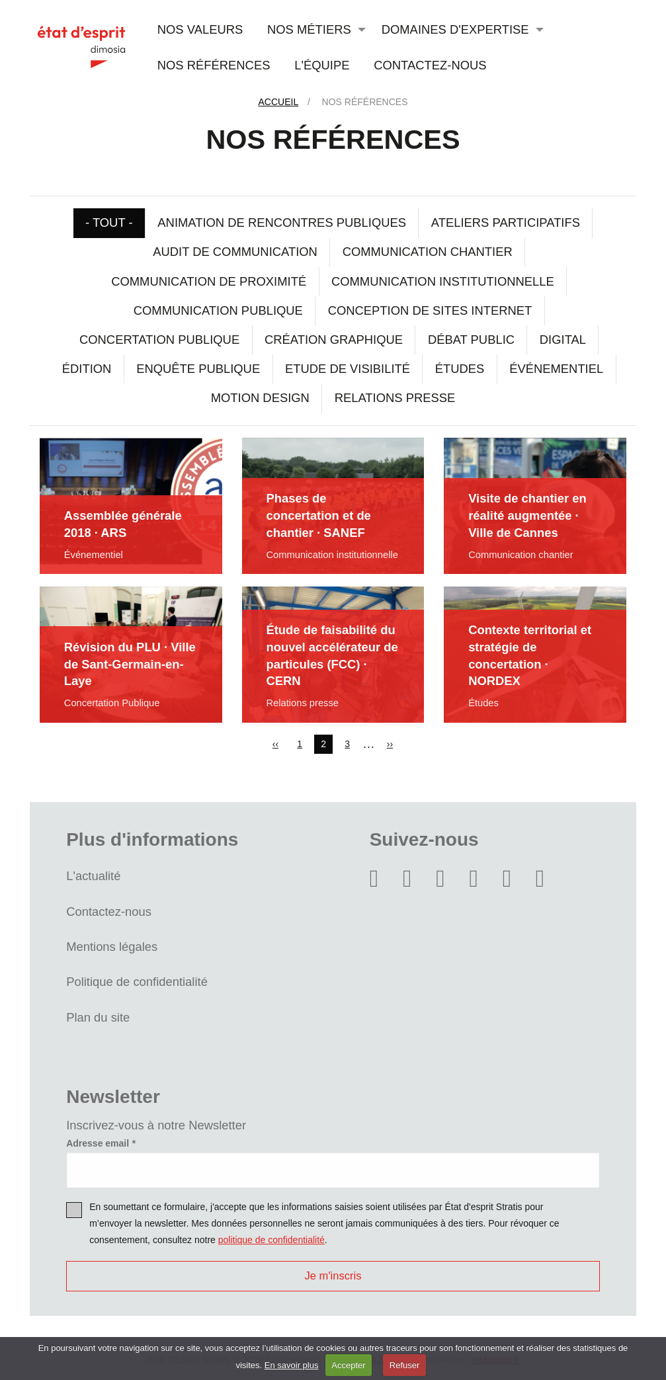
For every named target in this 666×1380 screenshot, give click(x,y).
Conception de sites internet (430, 310)
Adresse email (97, 1143)
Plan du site (98, 1017)
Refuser (405, 1365)
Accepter (348, 1365)
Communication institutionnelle (442, 281)
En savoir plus (292, 1365)
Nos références (214, 65)
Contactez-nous (430, 65)
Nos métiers (309, 29)
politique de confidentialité (271, 1240)
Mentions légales (111, 947)
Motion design (260, 398)
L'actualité (93, 876)
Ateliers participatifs (505, 222)
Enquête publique (198, 369)
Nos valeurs (200, 29)
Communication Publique (218, 310)
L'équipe (321, 65)
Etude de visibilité (347, 369)
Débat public (471, 339)
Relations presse (395, 398)
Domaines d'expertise (455, 29)
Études (460, 369)
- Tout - (109, 222)
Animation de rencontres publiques (281, 222)
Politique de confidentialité (137, 982)
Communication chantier (428, 252)
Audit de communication (235, 252)
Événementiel (556, 369)
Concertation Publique (159, 339)
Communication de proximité (208, 281)
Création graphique (334, 339)
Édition (87, 369)
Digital (563, 339)
